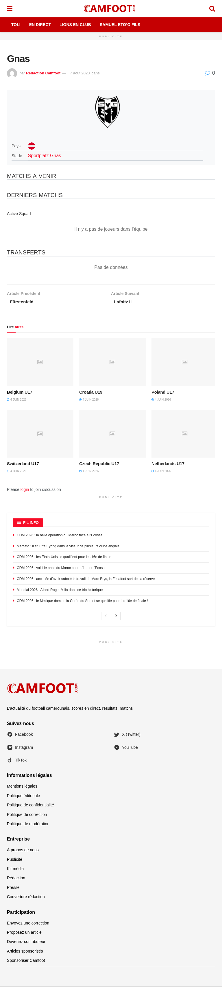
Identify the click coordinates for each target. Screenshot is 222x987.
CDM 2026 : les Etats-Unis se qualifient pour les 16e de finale (64, 558)
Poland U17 (162, 392)
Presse (13, 888)
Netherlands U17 (167, 464)
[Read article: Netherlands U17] (184, 434)
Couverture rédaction (26, 897)
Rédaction (16, 879)
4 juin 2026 (16, 400)
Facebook (20, 735)
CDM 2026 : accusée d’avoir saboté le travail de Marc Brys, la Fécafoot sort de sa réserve (86, 580)
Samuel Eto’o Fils (120, 24)
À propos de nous (23, 850)
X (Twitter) (127, 735)
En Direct (40, 24)
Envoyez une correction (28, 924)
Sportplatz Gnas (44, 155)
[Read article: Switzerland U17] (40, 434)
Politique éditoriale (23, 796)
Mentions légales (22, 787)
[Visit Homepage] (111, 8)
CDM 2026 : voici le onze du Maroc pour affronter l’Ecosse (61, 569)
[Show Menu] (9, 8)
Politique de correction (27, 815)
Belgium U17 (19, 392)
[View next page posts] (116, 617)
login (25, 490)
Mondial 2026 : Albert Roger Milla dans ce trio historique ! (61, 591)
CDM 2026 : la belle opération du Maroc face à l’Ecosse (59, 536)
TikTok (17, 761)
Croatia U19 (90, 392)
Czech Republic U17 (99, 464)
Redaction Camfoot (43, 73)
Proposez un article (24, 933)
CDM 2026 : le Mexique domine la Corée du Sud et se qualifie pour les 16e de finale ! (82, 602)
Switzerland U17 (23, 464)
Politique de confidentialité (30, 805)
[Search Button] (212, 8)
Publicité (14, 860)
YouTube (126, 748)
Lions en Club (75, 24)
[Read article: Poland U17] (184, 363)
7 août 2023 (80, 73)
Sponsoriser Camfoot (26, 961)
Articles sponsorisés (25, 952)
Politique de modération (28, 824)
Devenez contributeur (26, 942)
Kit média (15, 869)
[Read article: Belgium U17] (40, 363)
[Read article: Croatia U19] (112, 363)
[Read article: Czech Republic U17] (112, 434)
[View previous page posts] (105, 617)
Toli (16, 24)
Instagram (20, 748)
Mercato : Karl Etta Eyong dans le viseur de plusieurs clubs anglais (68, 547)
